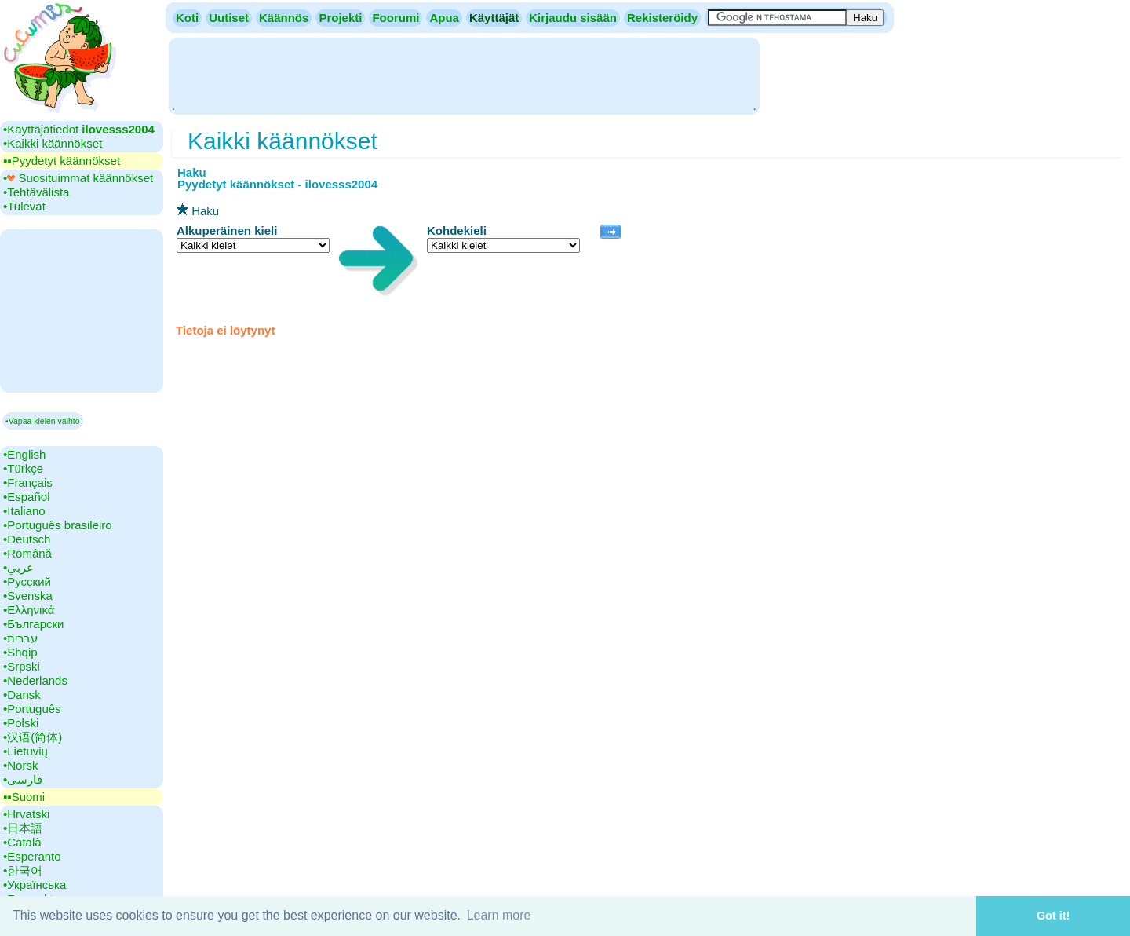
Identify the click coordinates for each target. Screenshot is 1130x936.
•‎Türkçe (23, 468)
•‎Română (27, 553)
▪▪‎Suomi (24, 796)
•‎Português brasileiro (57, 525)
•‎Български (33, 624)
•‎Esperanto (32, 856)
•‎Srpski (21, 666)
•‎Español (26, 496)
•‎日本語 (22, 828)
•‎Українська (34, 884)
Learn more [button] (499, 915)
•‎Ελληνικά (28, 609)
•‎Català (22, 842)
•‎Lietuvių (25, 751)
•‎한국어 (22, 870)
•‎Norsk (20, 765)
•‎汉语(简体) (32, 737)
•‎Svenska (28, 595)
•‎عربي (18, 567)
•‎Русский (27, 581)
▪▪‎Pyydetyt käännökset (61, 160)
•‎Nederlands (35, 680)
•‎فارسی (22, 779)
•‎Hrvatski (26, 814)
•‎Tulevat (24, 206)
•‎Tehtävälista (36, 192)
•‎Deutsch (26, 539)
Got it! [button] (1053, 915)
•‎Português (32, 708)
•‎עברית (20, 638)
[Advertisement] (463, 74)
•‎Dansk (22, 694)
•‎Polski (20, 722)
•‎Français (28, 482)
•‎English (24, 454)
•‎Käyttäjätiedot (79, 129)
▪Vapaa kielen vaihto (42, 421)
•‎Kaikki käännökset (52, 143)
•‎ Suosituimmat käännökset (78, 178)
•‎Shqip (20, 652)
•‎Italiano (24, 510)
